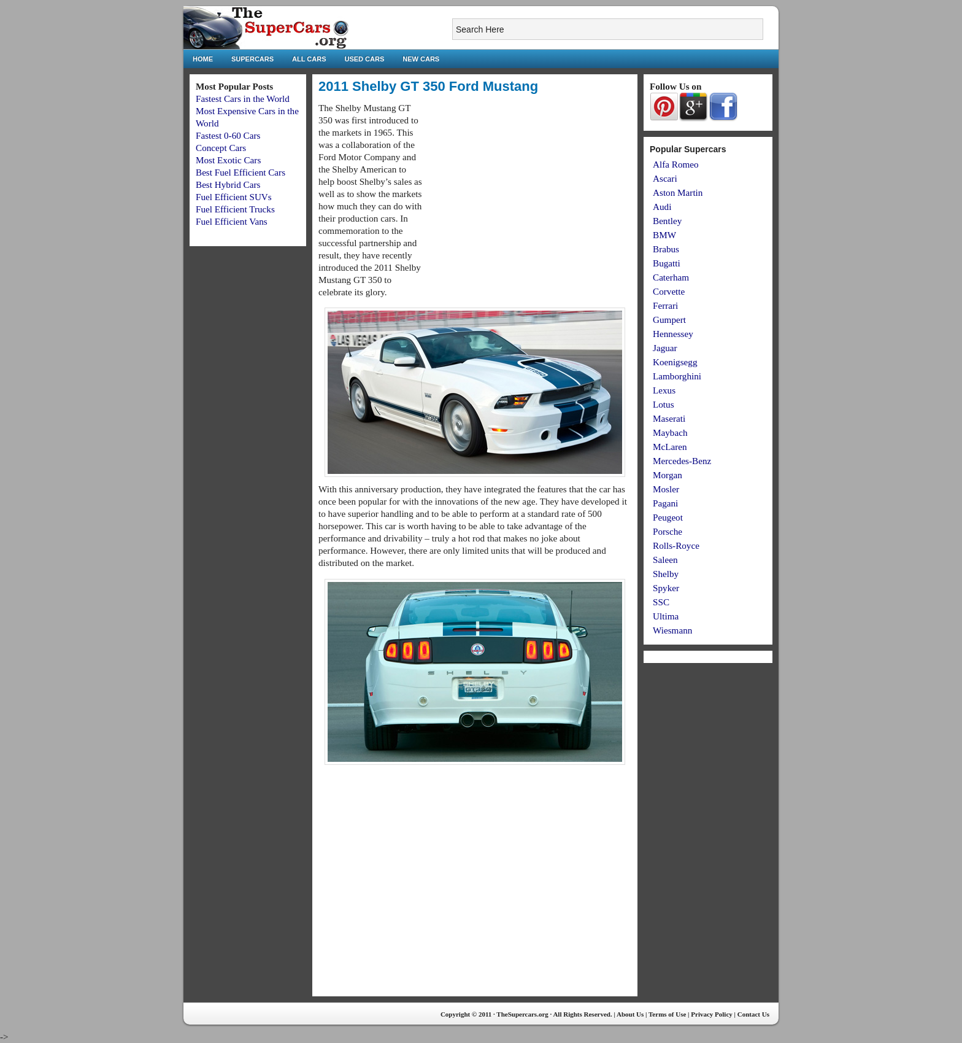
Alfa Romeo (676, 164)
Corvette (669, 291)
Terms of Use (667, 1014)
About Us (630, 1014)
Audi (662, 206)
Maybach (670, 432)
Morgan (667, 475)
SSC (661, 602)
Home (203, 59)
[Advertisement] (528, 188)
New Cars (420, 59)
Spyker (666, 588)
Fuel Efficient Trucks (235, 209)
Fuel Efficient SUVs (234, 197)
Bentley (667, 220)
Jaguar (665, 348)
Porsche (667, 531)
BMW (664, 235)
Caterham (671, 277)
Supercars (252, 59)
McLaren (670, 446)
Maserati (669, 418)
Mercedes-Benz (682, 461)
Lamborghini (677, 376)
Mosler (666, 489)
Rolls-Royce (676, 545)
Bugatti (666, 263)
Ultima (666, 616)
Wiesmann (672, 630)
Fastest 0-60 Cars (228, 135)
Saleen (665, 559)
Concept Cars (221, 147)
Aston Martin (677, 192)
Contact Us (753, 1014)
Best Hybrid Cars (228, 184)
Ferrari (665, 305)
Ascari (665, 178)
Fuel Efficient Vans (231, 221)
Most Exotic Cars (228, 160)
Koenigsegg (675, 362)
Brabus (666, 249)
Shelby (666, 573)
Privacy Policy (712, 1014)
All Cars (309, 59)
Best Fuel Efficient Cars (240, 172)
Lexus (664, 390)
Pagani (665, 503)
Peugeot (668, 517)
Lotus (663, 404)
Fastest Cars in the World (243, 98)
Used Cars (365, 59)
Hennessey (673, 333)
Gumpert (669, 319)
